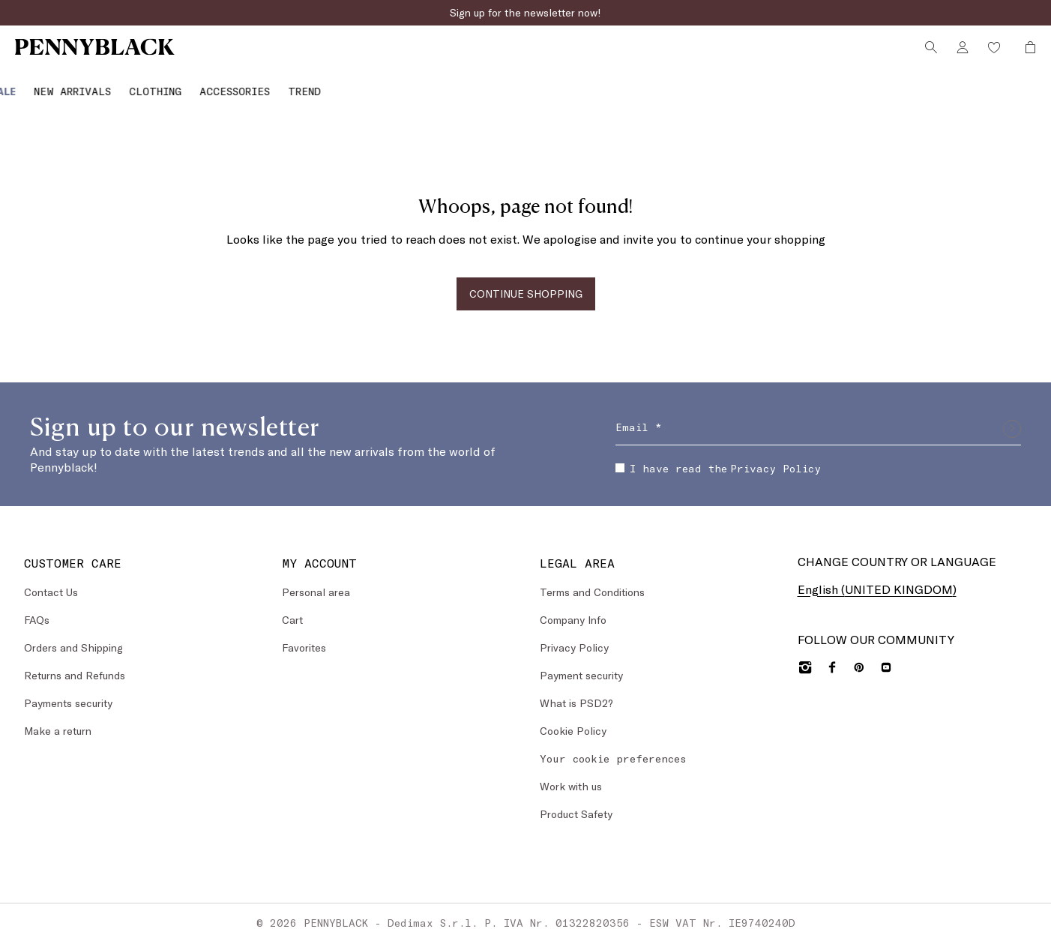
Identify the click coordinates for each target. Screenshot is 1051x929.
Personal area (316, 579)
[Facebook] (832, 655)
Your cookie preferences (613, 745)
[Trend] (332, 85)
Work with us (571, 773)
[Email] (818, 416)
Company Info (573, 607)
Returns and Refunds (74, 662)
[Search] (928, 54)
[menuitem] (30, 85)
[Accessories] (262, 85)
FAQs (36, 607)
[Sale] (30, 85)
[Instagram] (805, 655)
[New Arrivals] (100, 85)
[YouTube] (886, 655)
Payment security (581, 662)
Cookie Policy (573, 718)
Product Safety (576, 801)
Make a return (57, 718)
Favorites (304, 634)
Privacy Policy (775, 455)
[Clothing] (183, 85)
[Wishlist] (991, 54)
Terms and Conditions (592, 579)
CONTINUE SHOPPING (525, 280)
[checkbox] (619, 455)
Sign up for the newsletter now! (525, 12)
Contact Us (51, 579)
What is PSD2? (576, 690)
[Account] (959, 54)
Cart (292, 607)
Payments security (68, 690)
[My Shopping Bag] (1023, 54)
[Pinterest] (859, 655)
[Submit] (1012, 416)
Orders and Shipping (73, 634)
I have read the (718, 455)
